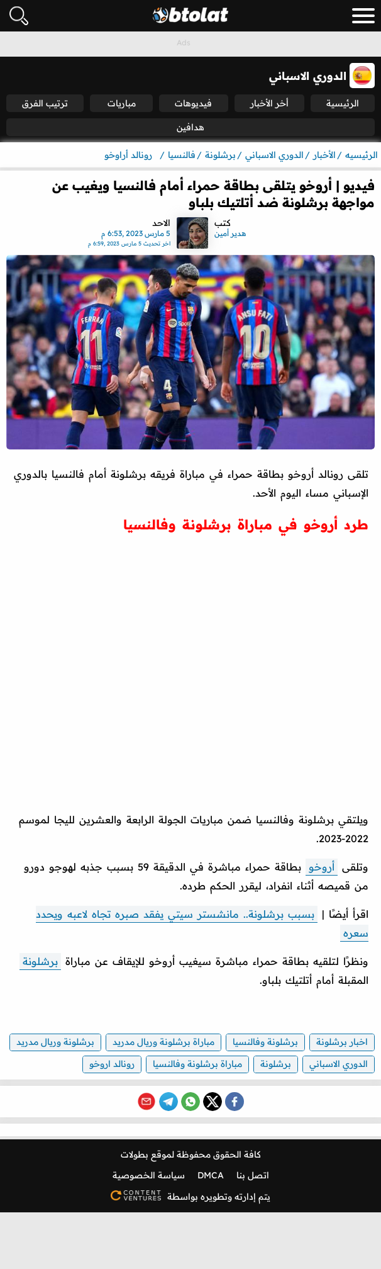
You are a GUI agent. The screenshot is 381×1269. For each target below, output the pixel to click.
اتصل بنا (252, 1175)
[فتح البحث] (18, 15)
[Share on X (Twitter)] (212, 1101)
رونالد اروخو (112, 1063)
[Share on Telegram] (168, 1101)
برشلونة (40, 961)
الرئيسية (342, 103)
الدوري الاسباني (338, 1063)
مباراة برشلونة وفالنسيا (197, 1063)
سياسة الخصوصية (149, 1175)
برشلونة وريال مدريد (55, 1041)
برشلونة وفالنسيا (265, 1041)
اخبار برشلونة (342, 1041)
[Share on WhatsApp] (190, 1101)
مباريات (122, 103)
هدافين (190, 127)
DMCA (210, 1175)
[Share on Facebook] (234, 1101)
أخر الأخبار (269, 103)
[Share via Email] (146, 1101)
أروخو (321, 866)
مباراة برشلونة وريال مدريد (163, 1041)
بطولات (134, 1154)
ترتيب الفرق (45, 103)
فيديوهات (193, 103)
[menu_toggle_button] (363, 15)
